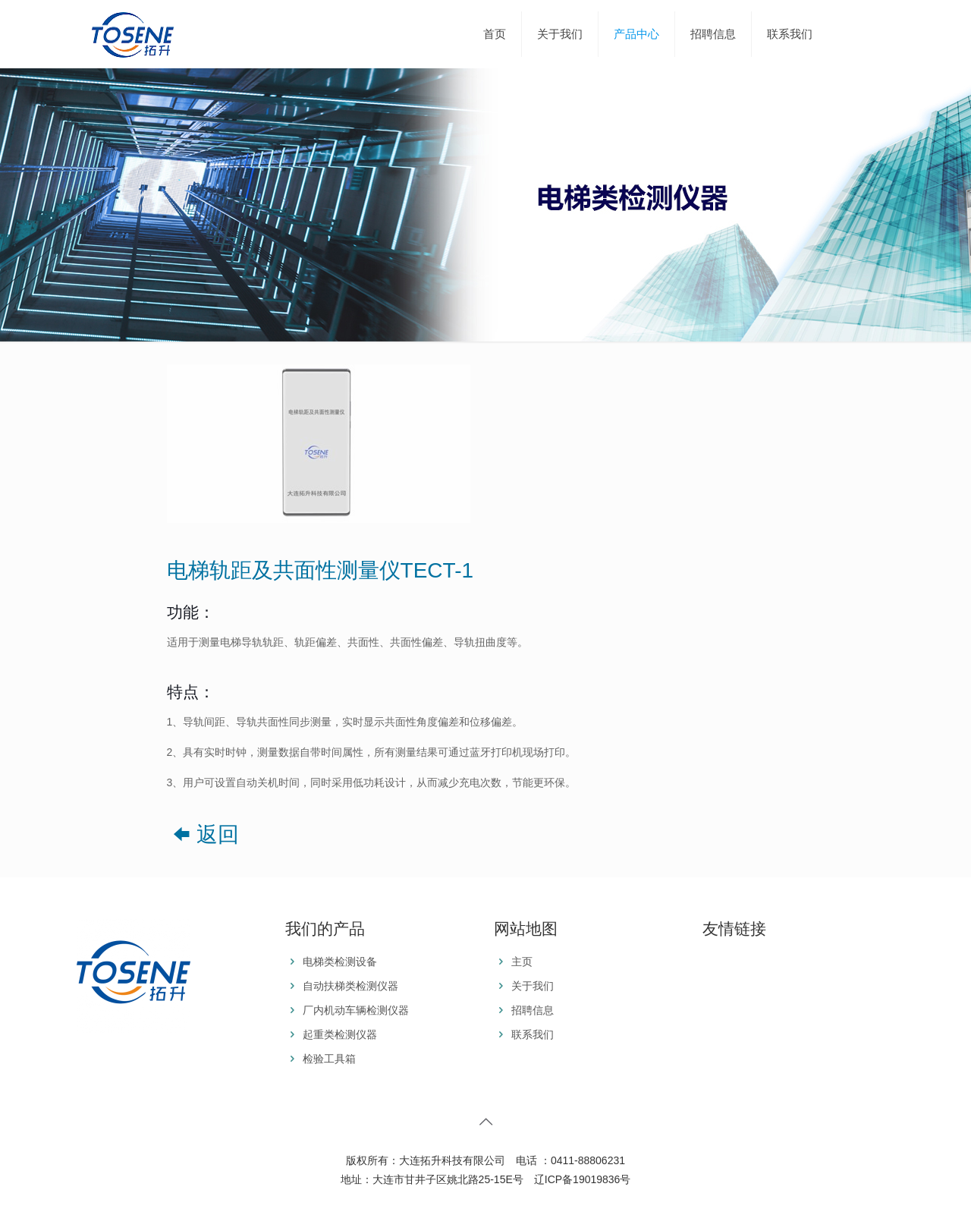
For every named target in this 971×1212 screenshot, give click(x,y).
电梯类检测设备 (340, 961)
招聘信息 (532, 1010)
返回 (203, 834)
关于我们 (532, 986)
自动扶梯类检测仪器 (350, 986)
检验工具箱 (329, 1059)
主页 (522, 961)
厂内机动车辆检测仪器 (356, 1010)
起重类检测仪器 (340, 1034)
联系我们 (532, 1034)
